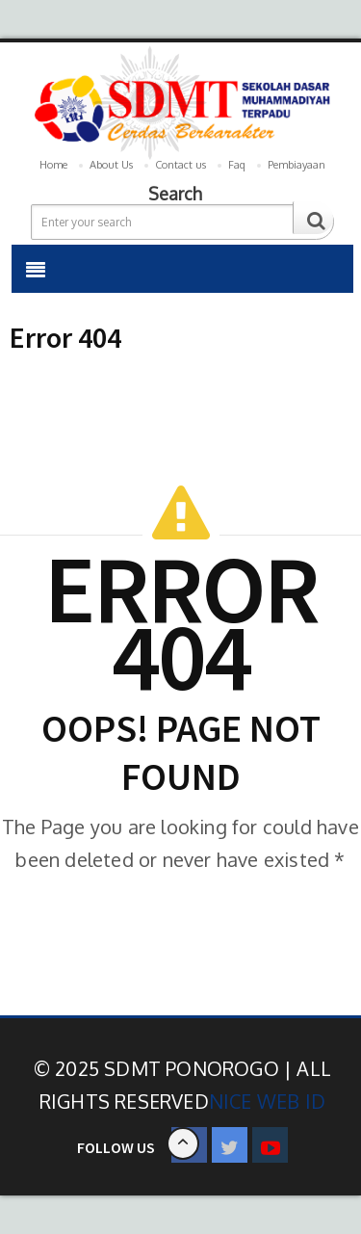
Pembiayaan (296, 164)
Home (53, 164)
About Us (111, 164)
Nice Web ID (267, 1101)
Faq (236, 164)
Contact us (180, 164)
